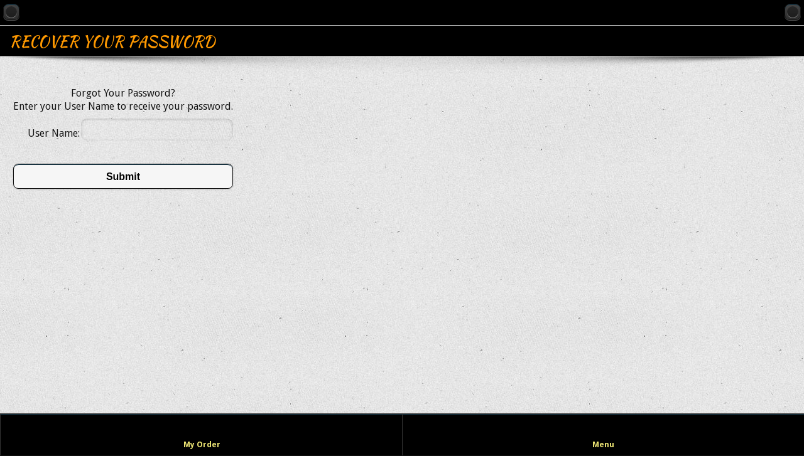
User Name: (54, 133)
